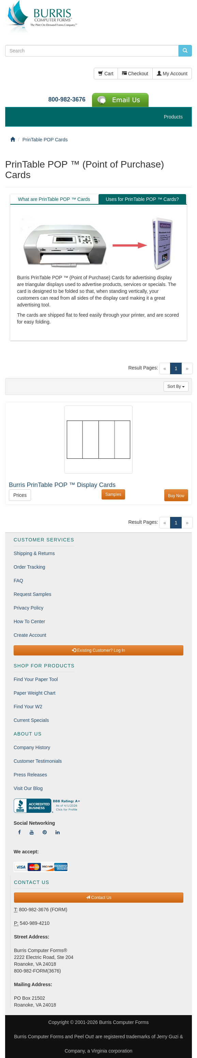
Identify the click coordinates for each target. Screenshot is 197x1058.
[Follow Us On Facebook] (19, 832)
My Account (172, 73)
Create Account (30, 635)
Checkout (135, 73)
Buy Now (176, 495)
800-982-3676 (67, 99)
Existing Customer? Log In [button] (98, 650)
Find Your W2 (28, 706)
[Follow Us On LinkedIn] (57, 832)
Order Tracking (29, 567)
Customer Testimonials (38, 761)
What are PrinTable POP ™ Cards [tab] (54, 199)
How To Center (29, 621)
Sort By (176, 386)
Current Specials (31, 720)
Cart (105, 73)
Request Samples (32, 594)
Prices (20, 495)
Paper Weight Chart (35, 693)
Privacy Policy (28, 608)
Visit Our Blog (28, 788)
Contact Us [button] (98, 897)
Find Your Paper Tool (36, 679)
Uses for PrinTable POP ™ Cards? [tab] (142, 199)
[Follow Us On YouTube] (31, 832)
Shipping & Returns (34, 553)
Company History (32, 747)
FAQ (18, 580)
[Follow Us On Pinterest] (44, 832)
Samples (113, 494)
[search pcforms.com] (185, 51)
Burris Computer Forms (124, 1022)
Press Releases (30, 774)
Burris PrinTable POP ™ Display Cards (62, 484)
